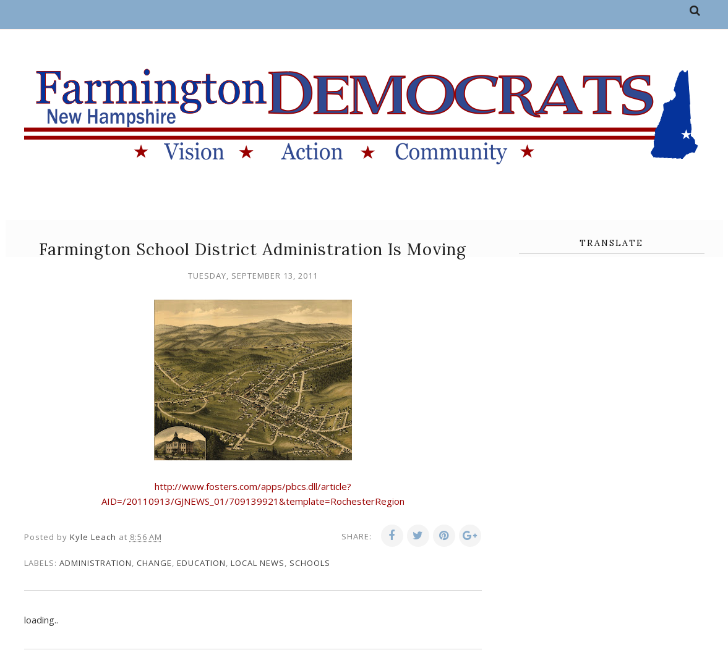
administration (95, 562)
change (154, 562)
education (201, 562)
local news (258, 562)
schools (309, 562)
